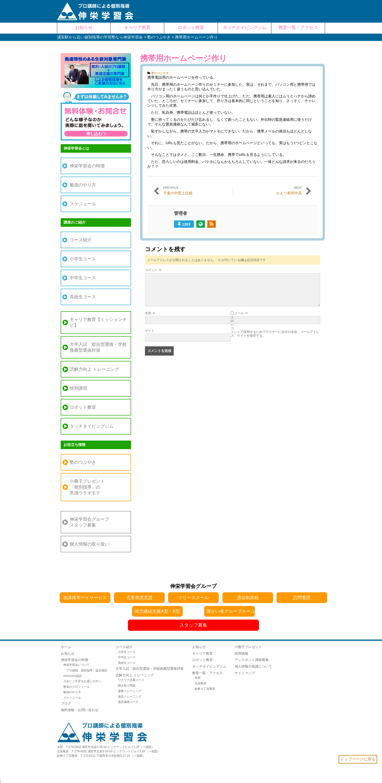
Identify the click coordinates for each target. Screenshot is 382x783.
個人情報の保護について (253, 666)
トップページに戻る (357, 759)
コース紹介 (81, 239)
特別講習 (78, 388)
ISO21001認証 (72, 675)
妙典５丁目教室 (205, 688)
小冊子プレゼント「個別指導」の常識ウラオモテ (87, 487)
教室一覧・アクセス (207, 673)
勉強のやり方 (83, 184)
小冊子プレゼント (248, 647)
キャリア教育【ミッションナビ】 (98, 322)
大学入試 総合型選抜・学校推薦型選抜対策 (98, 347)
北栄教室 (200, 683)
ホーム (66, 647)
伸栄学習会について (76, 664)
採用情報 (241, 653)
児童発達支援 (139, 597)
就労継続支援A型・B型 (157, 611)
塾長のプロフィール (76, 686)
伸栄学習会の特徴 (87, 165)
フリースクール (193, 597)
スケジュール (83, 203)
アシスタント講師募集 (252, 660)
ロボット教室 (83, 407)
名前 (150, 313)
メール (241, 313)
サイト (149, 330)
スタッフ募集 (193, 625)
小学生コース (83, 258)
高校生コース (83, 296)
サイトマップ (245, 673)
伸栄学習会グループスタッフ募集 (89, 522)
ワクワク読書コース (131, 679)
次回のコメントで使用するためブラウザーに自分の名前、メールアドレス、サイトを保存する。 (275, 326)
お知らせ (68, 653)
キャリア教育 (202, 653)
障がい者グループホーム (231, 611)
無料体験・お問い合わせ (79, 710)
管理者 (180, 213)
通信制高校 (248, 597)
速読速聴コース (128, 701)
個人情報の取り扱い (89, 544)
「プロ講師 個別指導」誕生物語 (85, 670)
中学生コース (83, 277)
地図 (148, 747)
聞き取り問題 (126, 685)
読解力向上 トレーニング (94, 369)
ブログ (66, 703)
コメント (153, 270)
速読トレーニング (129, 696)
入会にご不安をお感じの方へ (82, 681)
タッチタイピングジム (92, 426)
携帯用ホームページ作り (183, 58)
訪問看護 (302, 597)
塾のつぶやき (160, 73)
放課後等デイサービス (85, 597)
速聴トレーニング (129, 690)
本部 (198, 677)
